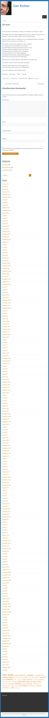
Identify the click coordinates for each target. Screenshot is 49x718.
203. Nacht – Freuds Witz (11, 83)
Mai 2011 (4, 527)
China (18, 74)
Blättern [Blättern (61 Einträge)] (39, 675)
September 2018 (6, 308)
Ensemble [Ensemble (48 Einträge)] (25, 677)
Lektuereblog (24, 78)
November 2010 (6, 543)
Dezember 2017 (6, 326)
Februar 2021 (5, 258)
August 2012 (5, 487)
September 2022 (6, 210)
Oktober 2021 (6, 236)
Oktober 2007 (6, 641)
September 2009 (6, 580)
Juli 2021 (4, 244)
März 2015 (5, 406)
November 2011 (6, 511)
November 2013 (6, 448)
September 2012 (6, 485)
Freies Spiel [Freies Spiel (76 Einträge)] (42, 677)
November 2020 (6, 266)
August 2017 (5, 337)
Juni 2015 (4, 398)
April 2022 (5, 221)
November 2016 (6, 361)
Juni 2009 (4, 588)
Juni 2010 (4, 556)
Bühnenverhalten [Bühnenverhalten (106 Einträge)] (8, 677)
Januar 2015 (5, 411)
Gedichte (4, 164)
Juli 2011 (4, 522)
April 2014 (5, 435)
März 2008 (5, 627)
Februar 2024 (5, 192)
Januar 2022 (5, 229)
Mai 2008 (4, 622)
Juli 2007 (4, 649)
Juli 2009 (4, 585)
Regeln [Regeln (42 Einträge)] (24, 683)
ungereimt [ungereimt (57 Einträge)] (38, 685)
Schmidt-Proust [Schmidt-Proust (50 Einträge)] (37, 683)
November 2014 (6, 416)
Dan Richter (7, 78)
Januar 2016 (5, 379)
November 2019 (6, 279)
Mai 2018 (4, 313)
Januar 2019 (5, 297)
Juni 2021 (4, 247)
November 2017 (6, 329)
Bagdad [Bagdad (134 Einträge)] (30, 675)
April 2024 (5, 186)
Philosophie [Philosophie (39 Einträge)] (4, 683)
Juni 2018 (4, 310)
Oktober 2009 (6, 577)
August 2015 (5, 392)
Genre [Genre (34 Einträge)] (15, 679)
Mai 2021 (4, 250)
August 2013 (5, 456)
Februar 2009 (5, 598)
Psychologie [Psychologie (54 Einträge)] (11, 683)
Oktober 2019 (6, 281)
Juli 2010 (4, 554)
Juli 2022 (4, 215)
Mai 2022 (4, 218)
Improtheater (5, 167)
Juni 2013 (4, 461)
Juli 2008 (4, 617)
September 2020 (6, 271)
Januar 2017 (5, 355)
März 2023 (5, 205)
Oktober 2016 (6, 363)
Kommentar (5, 100)
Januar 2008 (5, 633)
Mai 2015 (4, 400)
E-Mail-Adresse (6, 130)
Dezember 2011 (6, 509)
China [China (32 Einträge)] (16, 677)
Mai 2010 (4, 559)
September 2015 (6, 390)
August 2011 (5, 519)
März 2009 (5, 596)
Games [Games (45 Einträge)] (3, 679)
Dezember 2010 (6, 540)
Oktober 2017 (6, 332)
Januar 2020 (5, 276)
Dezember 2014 (6, 413)
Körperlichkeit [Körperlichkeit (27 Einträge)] (8, 681)
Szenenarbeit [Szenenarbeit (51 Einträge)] (31, 685)
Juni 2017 (4, 342)
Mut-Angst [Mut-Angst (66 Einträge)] (33, 681)
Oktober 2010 (6, 546)
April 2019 (5, 289)
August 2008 (5, 614)
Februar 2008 (5, 630)
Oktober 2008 (6, 609)
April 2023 (5, 202)
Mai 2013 (4, 464)
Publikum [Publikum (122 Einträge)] (18, 683)
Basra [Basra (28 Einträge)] (35, 675)
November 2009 (6, 575)
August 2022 (5, 213)
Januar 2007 (5, 664)
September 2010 (6, 548)
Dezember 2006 (6, 667)
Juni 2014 (4, 429)
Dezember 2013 (6, 445)
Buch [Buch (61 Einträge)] (43, 675)
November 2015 (6, 384)
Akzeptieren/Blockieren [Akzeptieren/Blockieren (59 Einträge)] (20, 675)
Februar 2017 (5, 353)
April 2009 (5, 593)
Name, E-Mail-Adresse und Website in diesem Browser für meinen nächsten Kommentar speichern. (22, 149)
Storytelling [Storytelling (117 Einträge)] (23, 686)
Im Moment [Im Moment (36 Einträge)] (35, 679)
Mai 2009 (4, 590)
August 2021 (5, 242)
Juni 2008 (4, 620)
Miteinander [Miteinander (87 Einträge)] (21, 681)
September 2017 (6, 334)
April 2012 (5, 498)
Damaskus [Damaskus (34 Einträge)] (20, 677)
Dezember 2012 (6, 477)
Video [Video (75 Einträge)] (12, 687)
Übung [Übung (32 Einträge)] (18, 687)
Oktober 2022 (6, 207)
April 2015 (5, 403)
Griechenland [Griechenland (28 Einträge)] (19, 679)
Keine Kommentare (34, 78)
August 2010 (5, 551)
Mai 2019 (4, 287)
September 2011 (6, 517)
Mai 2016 (4, 371)
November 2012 (6, 480)
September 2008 (6, 612)
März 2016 (5, 376)
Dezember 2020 (6, 263)
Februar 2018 (5, 321)
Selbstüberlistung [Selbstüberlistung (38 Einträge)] (6, 685)
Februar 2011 (5, 535)
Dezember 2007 (6, 635)
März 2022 (5, 223)
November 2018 (6, 303)
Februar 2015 (5, 408)
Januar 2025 (5, 184)
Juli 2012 (4, 490)
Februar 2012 (5, 503)
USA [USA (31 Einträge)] (9, 687)
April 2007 (5, 657)
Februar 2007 (5, 662)
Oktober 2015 (6, 387)
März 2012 (5, 501)
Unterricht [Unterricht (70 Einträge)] (5, 687)
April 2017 (5, 347)
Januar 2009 (5, 601)
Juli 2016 (4, 366)
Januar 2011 (5, 538)
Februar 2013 (5, 472)
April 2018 (5, 316)
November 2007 (6, 638)
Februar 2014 (5, 440)
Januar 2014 (5, 443)
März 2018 (5, 318)
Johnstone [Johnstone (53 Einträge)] (41, 679)
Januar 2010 (5, 569)
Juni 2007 (4, 651)
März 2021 (5, 255)
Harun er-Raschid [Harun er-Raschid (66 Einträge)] (27, 679)
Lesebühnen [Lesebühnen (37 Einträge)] (14, 681)
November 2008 (6, 606)
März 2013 (5, 469)
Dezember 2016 (6, 358)
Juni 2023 (4, 199)
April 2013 (5, 466)
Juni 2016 (4, 369)
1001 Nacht (12, 74)
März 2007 (5, 659)
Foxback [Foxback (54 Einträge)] (36, 677)
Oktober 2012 (6, 482)
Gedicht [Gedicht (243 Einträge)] (9, 679)
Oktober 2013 (6, 450)
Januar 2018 (5, 324)
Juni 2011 (4, 524)
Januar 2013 (5, 474)
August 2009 (5, 583)
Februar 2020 (5, 273)
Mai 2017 (4, 345)
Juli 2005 (4, 670)
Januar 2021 (5, 260)
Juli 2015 (4, 395)
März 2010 (5, 564)
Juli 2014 (4, 427)
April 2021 (5, 252)
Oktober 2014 (6, 419)
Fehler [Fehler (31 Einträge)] (29, 677)
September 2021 (6, 239)
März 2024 (5, 189)
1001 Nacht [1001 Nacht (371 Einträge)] (8, 675)
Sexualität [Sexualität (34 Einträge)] (12, 685)
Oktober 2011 (6, 514)
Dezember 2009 (6, 572)
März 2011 (5, 532)
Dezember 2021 (6, 231)
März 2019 (5, 292)
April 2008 (5, 625)
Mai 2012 (4, 495)
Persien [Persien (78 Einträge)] (39, 681)
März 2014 (5, 437)
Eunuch (24, 74)
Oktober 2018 (6, 305)
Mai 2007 (4, 654)
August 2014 (5, 424)
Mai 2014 (4, 432)
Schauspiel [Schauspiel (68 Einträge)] (29, 683)
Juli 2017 (4, 340)
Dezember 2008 (6, 604)
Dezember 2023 (6, 194)
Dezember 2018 (6, 300)
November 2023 (6, 197)
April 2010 (5, 561)
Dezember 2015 (6, 382)
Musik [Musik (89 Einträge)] (28, 681)
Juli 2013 (4, 458)
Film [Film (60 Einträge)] (33, 677)
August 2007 (5, 646)
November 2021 (6, 234)
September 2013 (6, 453)
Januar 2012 (5, 506)
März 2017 (5, 350)
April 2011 (5, 530)
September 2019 (6, 284)
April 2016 (5, 374)
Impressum (4, 695)
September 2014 (6, 421)
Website (4, 138)
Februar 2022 (5, 226)
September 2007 (6, 643)
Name (4, 122)
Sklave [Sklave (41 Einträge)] (16, 685)
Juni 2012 (4, 493)
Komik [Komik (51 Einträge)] (4, 681)
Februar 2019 (5, 295)
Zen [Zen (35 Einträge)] (16, 687)
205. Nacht (41, 83)
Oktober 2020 (6, 268)
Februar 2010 (5, 567)
